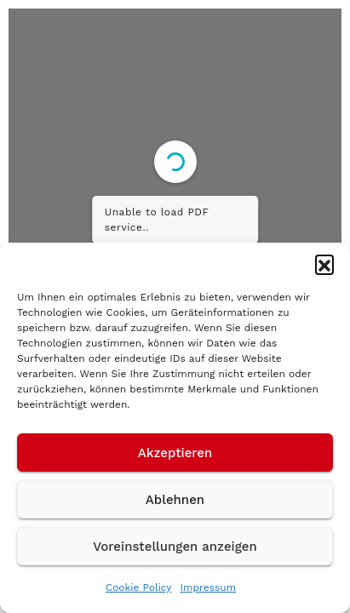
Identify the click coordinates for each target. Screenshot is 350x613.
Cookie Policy (139, 587)
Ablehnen (175, 499)
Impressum (209, 587)
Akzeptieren (175, 453)
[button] (324, 263)
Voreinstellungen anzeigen (175, 546)
